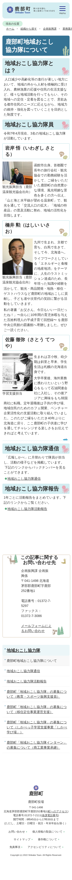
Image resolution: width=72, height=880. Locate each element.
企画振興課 (50, 28)
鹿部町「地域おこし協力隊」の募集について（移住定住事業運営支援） (37, 709)
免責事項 (15, 847)
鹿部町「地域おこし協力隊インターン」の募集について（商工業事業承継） (37, 745)
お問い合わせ (16, 831)
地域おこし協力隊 (23, 650)
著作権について (47, 839)
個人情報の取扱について (47, 831)
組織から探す (29, 28)
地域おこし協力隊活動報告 (27, 509)
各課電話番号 (50, 815)
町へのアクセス (57, 811)
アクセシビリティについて (44, 847)
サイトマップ (22, 839)
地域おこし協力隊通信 (24, 478)
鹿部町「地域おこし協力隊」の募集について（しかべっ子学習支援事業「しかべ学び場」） (37, 727)
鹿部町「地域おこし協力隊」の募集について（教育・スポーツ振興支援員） (37, 694)
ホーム (10, 28)
